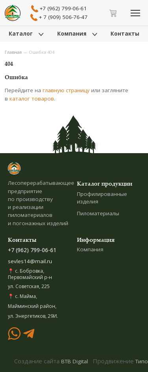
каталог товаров (31, 98)
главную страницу (66, 90)
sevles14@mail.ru (30, 261)
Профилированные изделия (102, 197)
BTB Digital (74, 361)
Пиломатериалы (98, 213)
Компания (90, 249)
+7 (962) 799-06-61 (32, 250)
